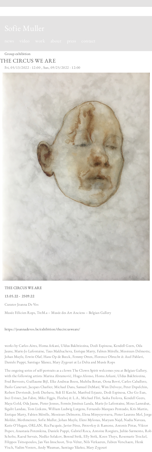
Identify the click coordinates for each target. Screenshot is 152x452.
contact (88, 41)
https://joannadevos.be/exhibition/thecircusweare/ (42, 329)
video (24, 41)
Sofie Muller (25, 28)
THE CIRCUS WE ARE (28, 60)
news (9, 41)
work (40, 41)
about (56, 41)
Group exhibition (18, 53)
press (71, 41)
